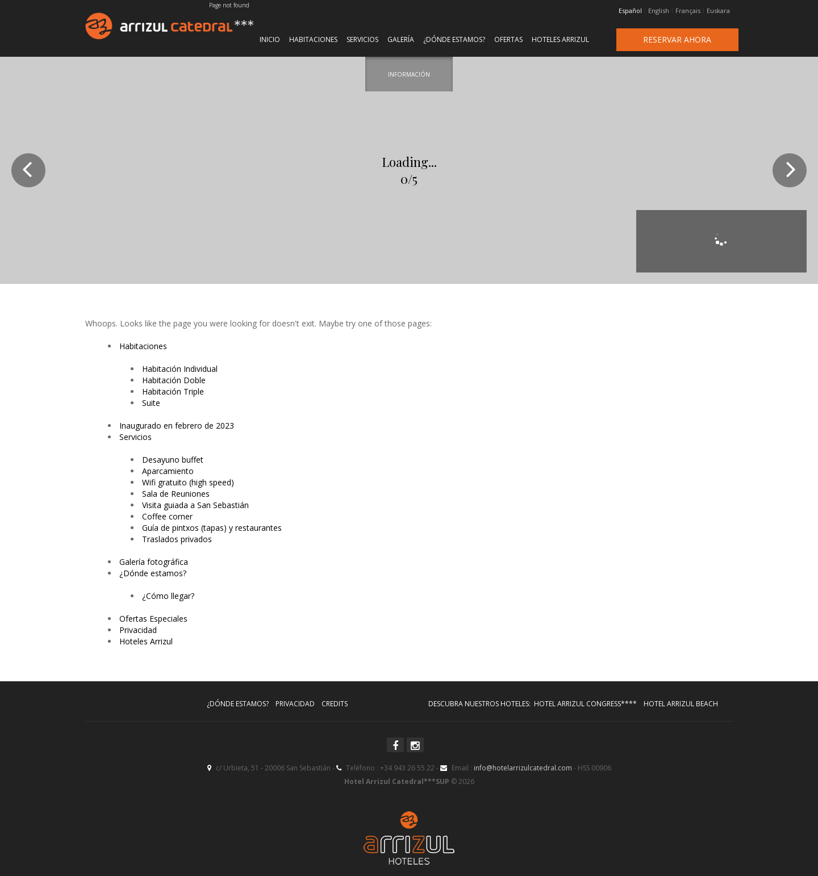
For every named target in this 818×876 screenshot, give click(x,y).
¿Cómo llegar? (168, 595)
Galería (400, 39)
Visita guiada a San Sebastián (195, 505)
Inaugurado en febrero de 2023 (176, 425)
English (658, 11)
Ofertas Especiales (153, 618)
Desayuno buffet (172, 459)
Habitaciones (313, 39)
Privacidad (138, 629)
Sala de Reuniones (176, 493)
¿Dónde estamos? (454, 39)
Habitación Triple (173, 391)
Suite (151, 402)
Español (630, 11)
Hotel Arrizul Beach (681, 704)
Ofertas (508, 39)
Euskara (718, 11)
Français (687, 11)
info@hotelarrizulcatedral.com (523, 768)
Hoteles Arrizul (560, 39)
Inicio (270, 39)
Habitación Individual (180, 368)
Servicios (362, 39)
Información (409, 74)
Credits (335, 704)
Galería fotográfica (153, 561)
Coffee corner (167, 516)
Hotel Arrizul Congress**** (585, 704)
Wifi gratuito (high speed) (188, 482)
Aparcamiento (168, 471)
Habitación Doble (174, 380)
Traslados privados (177, 539)
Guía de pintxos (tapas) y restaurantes (212, 527)
